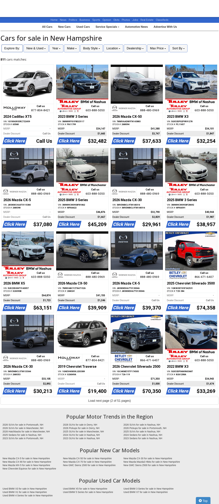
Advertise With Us (165, 26)
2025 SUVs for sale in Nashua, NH (141, 431)
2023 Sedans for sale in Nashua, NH (142, 438)
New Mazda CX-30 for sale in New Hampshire (147, 458)
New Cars (64, 26)
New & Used (36, 48)
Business (85, 19)
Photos (126, 19)
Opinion (107, 19)
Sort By (178, 48)
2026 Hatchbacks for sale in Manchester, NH (26, 431)
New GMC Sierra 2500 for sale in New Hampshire (149, 465)
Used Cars (83, 26)
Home (54, 19)
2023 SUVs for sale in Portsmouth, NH (23, 438)
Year (56, 48)
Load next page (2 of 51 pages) (109, 400)
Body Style (91, 48)
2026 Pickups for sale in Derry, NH (81, 428)
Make (72, 48)
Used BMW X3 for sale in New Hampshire (25, 488)
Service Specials (107, 26)
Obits (116, 19)
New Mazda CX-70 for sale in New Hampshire (87, 461)
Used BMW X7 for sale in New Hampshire (145, 492)
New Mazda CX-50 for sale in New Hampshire (87, 458)
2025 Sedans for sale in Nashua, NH (22, 435)
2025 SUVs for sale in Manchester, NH (83, 431)
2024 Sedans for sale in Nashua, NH (142, 435)
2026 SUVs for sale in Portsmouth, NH (23, 424)
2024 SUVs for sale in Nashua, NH (81, 435)
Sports (96, 19)
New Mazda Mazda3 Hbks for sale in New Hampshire (151, 461)
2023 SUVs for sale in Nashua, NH (81, 438)
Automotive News (136, 26)
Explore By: (12, 48)
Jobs (135, 19)
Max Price (158, 48)
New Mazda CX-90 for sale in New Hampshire (27, 461)
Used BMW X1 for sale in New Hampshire (25, 492)
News (63, 19)
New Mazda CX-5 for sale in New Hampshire (26, 458)
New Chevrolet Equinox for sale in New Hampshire (29, 468)
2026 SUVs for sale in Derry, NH (80, 424)
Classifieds (162, 19)
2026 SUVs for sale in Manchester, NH (23, 428)
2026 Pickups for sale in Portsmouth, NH (144, 428)
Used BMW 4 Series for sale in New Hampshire (28, 495)
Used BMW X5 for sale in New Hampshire (85, 488)
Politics (73, 19)
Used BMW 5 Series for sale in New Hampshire (88, 492)
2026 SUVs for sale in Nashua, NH (141, 424)
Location (113, 48)
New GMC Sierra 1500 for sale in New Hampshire (89, 465)
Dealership (135, 48)
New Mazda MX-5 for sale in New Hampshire (26, 465)
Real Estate (147, 19)
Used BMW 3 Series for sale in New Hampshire (148, 488)
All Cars (47, 26)
